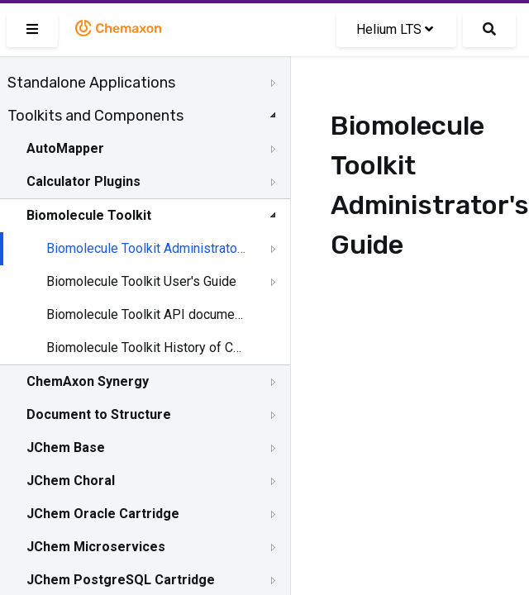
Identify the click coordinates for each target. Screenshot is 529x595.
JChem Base (65, 447)
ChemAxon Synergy (87, 381)
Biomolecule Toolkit (88, 215)
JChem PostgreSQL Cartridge (120, 580)
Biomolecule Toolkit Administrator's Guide (146, 248)
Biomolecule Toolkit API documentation (146, 314)
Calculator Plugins (83, 181)
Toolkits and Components (95, 116)
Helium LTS (394, 29)
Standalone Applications (91, 83)
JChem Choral (70, 480)
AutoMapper (65, 148)
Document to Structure (98, 414)
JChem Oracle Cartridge (102, 513)
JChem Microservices (95, 547)
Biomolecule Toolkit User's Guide (141, 281)
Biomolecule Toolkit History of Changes (146, 347)
